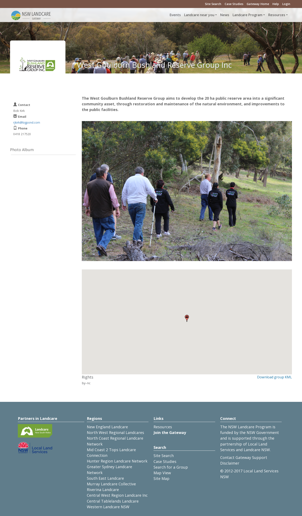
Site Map (161, 478)
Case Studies (234, 4)
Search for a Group (171, 467)
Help (275, 4)
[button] (187, 318)
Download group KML (274, 377)
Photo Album (22, 149)
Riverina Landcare (103, 489)
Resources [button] (276, 15)
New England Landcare (107, 426)
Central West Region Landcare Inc (117, 495)
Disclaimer (229, 463)
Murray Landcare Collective (111, 483)
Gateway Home (258, 4)
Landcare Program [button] (247, 15)
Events (175, 15)
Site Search (213, 4)
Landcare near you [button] (199, 15)
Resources (163, 426)
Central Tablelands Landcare (113, 501)
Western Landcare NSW (108, 506)
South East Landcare (105, 478)
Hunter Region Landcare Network (117, 461)
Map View (162, 472)
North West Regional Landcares (115, 432)
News (224, 15)
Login (286, 4)
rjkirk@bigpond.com (26, 122)
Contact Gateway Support (243, 457)
